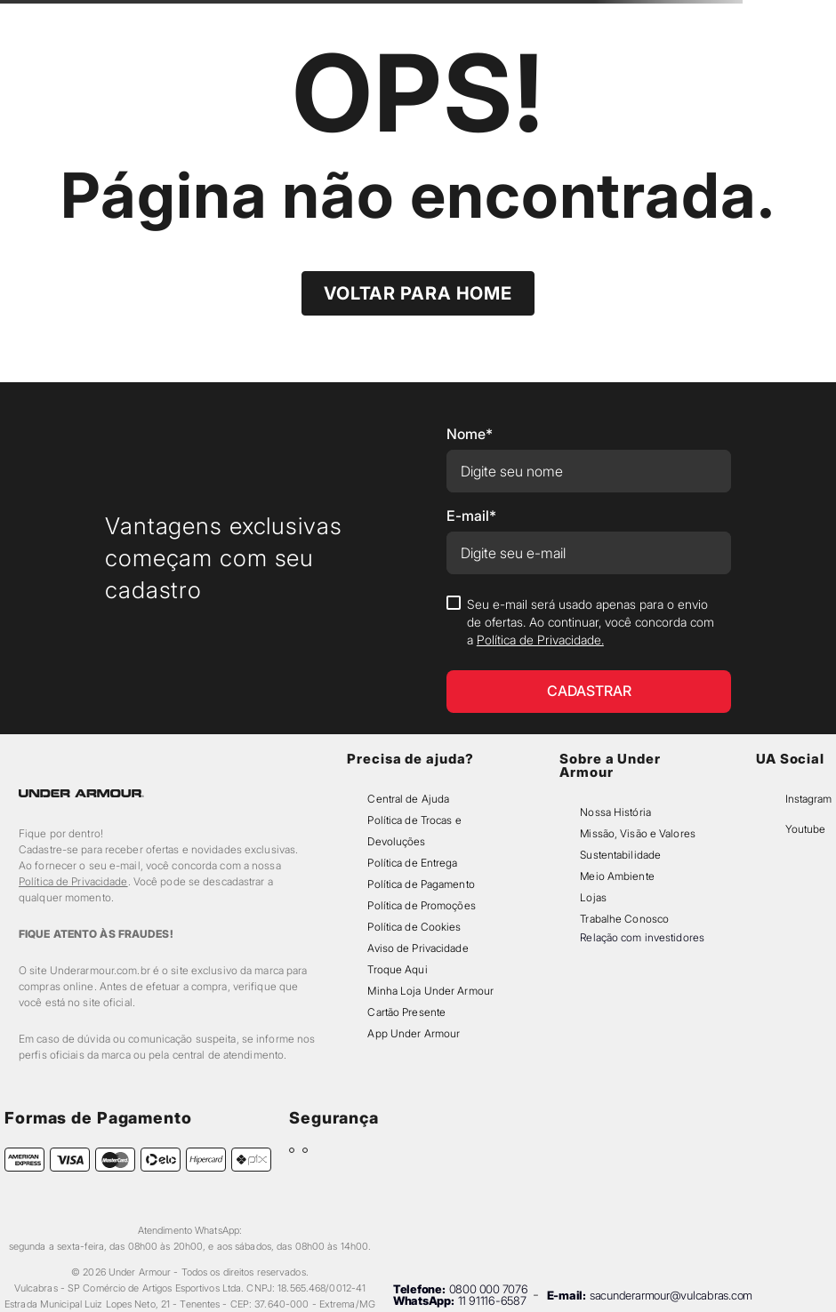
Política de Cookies (414, 926)
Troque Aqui (397, 969)
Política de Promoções (421, 905)
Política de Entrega (412, 862)
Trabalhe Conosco (624, 918)
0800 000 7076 (488, 1289)
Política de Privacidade (73, 881)
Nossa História (615, 812)
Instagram (808, 798)
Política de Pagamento (420, 884)
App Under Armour (413, 1033)
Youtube (805, 829)
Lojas (593, 897)
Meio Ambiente (617, 876)
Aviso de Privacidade (417, 948)
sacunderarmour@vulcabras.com (671, 1295)
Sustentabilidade (620, 854)
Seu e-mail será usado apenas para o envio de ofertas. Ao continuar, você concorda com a (590, 621)
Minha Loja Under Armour (430, 990)
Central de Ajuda (408, 798)
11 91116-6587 (492, 1300)
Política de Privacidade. (540, 639)
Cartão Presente (406, 1012)
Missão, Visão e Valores (637, 833)
